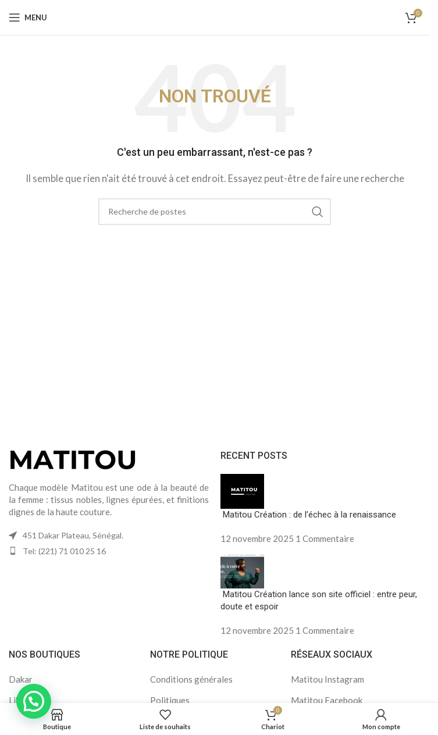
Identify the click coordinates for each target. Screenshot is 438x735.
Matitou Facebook (326, 700)
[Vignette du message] (242, 490)
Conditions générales (191, 679)
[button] (33, 701)
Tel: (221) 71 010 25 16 (64, 551)
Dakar (21, 679)
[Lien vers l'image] (73, 458)
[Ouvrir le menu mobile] (28, 17)
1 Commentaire (324, 538)
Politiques (170, 700)
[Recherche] (214, 211)
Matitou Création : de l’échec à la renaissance (308, 514)
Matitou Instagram (327, 679)
